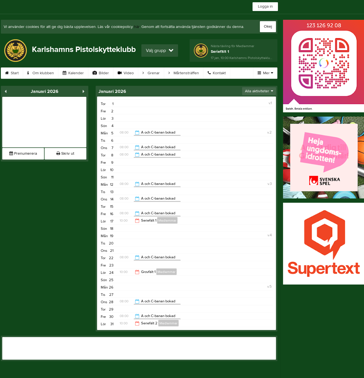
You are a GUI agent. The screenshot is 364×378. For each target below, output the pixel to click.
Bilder (101, 73)
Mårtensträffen (183, 73)
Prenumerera (23, 153)
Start (12, 73)
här (136, 26)
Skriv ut (65, 153)
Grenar (151, 73)
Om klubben (40, 73)
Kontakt (217, 73)
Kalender (73, 73)
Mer (265, 73)
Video (126, 73)
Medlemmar (167, 220)
